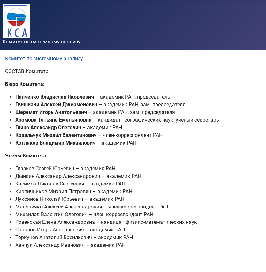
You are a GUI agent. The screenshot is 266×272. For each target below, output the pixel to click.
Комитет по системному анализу (44, 59)
